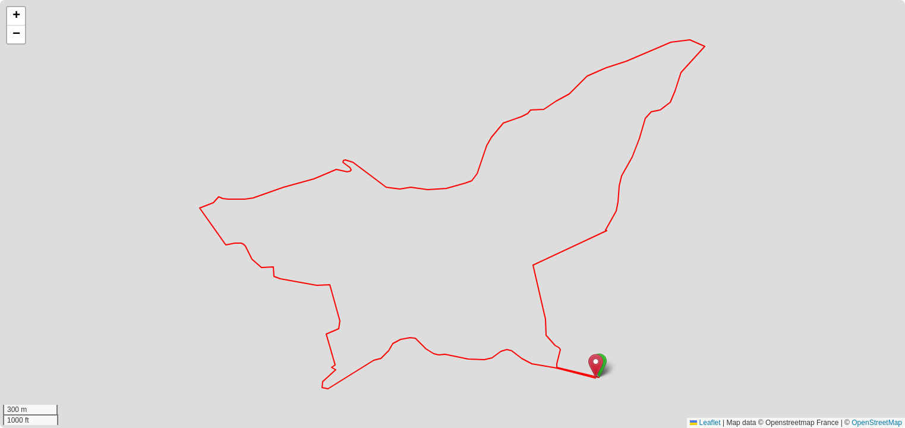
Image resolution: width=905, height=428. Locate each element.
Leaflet (705, 422)
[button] (595, 366)
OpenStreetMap (877, 422)
